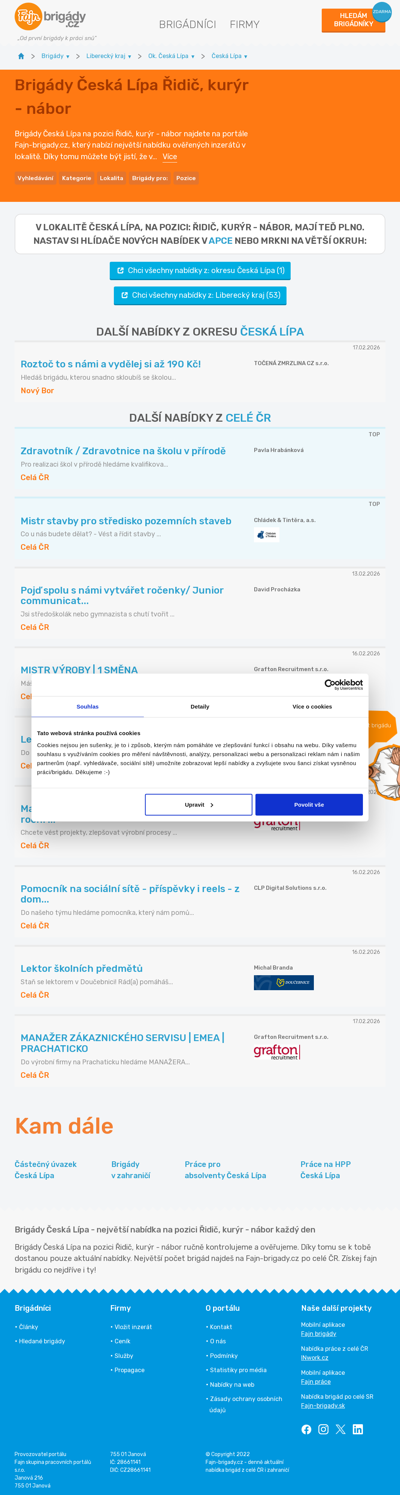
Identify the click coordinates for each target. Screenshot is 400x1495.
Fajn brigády (318, 1331)
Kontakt (221, 1324)
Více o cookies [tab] (312, 706)
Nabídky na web (232, 1382)
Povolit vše (309, 804)
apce (221, 238)
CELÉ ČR (248, 416)
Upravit (199, 804)
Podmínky (224, 1353)
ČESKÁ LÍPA (272, 329)
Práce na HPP (325, 1168)
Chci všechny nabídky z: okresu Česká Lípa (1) (200, 268)
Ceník (122, 1339)
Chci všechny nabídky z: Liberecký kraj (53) (200, 293)
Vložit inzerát (133, 1324)
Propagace (130, 1367)
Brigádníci (187, 24)
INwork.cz (314, 1355)
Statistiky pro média (238, 1367)
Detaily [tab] (200, 706)
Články (28, 1324)
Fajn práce (316, 1379)
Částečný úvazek (46, 1168)
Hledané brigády (42, 1339)
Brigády (130, 1168)
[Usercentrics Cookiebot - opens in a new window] (330, 685)
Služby (124, 1353)
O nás (218, 1339)
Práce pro (225, 1168)
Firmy (245, 24)
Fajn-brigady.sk (323, 1403)
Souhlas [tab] (87, 706)
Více (170, 155)
